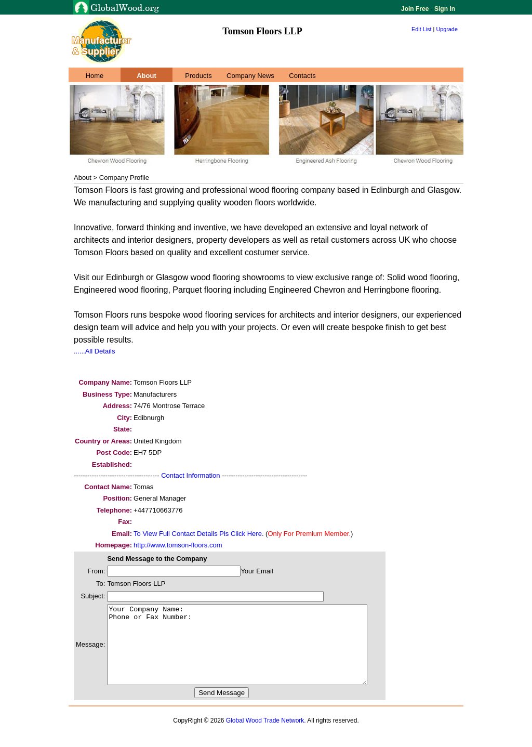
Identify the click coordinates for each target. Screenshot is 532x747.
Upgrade (447, 29)
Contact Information (190, 475)
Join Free (416, 8)
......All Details (94, 351)
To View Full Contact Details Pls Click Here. (198, 534)
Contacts (302, 76)
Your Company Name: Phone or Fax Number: (252, 652)
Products (198, 76)
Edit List (421, 29)
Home (95, 76)
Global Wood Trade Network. (266, 736)
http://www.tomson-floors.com (178, 545)
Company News (250, 76)
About (146, 76)
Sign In (444, 8)
